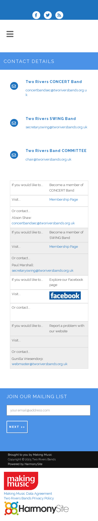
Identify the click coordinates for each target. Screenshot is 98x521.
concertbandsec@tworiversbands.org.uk (43, 223)
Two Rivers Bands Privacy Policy (29, 498)
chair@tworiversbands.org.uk (48, 159)
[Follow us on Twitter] (49, 16)
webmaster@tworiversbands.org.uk (39, 364)
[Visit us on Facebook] (38, 16)
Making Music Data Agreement (28, 493)
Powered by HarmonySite (25, 464)
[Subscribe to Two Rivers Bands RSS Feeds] (60, 16)
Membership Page (63, 199)
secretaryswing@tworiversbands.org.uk (56, 127)
